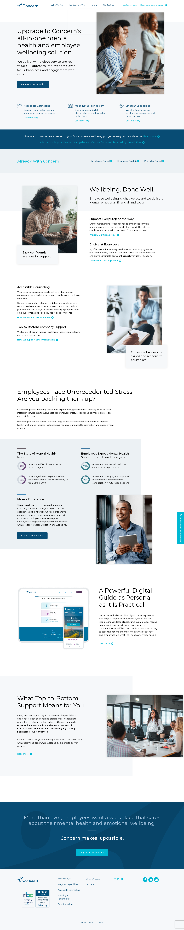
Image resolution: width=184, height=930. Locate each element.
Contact (90, 884)
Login (118, 879)
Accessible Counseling (33, 287)
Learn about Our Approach (105, 260)
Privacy (100, 922)
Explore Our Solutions (32, 535)
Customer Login (130, 5)
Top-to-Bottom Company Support (41, 327)
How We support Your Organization (37, 340)
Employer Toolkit (128, 161)
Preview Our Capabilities (104, 235)
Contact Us (108, 5)
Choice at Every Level (104, 244)
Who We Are (57, 5)
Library (95, 5)
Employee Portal (101, 161)
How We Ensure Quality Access (35, 317)
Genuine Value (65, 904)
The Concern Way (77, 5)
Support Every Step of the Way (111, 219)
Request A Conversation (92, 852)
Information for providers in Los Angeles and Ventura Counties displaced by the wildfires (92, 142)
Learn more (31, 117)
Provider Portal (154, 161)
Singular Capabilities (68, 884)
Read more (151, 136)
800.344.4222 (93, 879)
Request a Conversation (153, 5)
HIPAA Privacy (87, 922)
